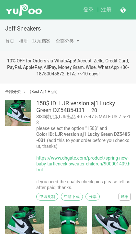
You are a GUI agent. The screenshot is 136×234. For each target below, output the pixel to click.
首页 (9, 41)
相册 (23, 41)
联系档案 (41, 41)
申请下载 (72, 196)
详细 (125, 196)
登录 (88, 9)
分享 (92, 196)
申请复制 (47, 196)
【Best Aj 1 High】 (44, 91)
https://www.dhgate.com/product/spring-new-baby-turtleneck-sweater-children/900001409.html (83, 163)
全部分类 (65, 41)
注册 (106, 9)
